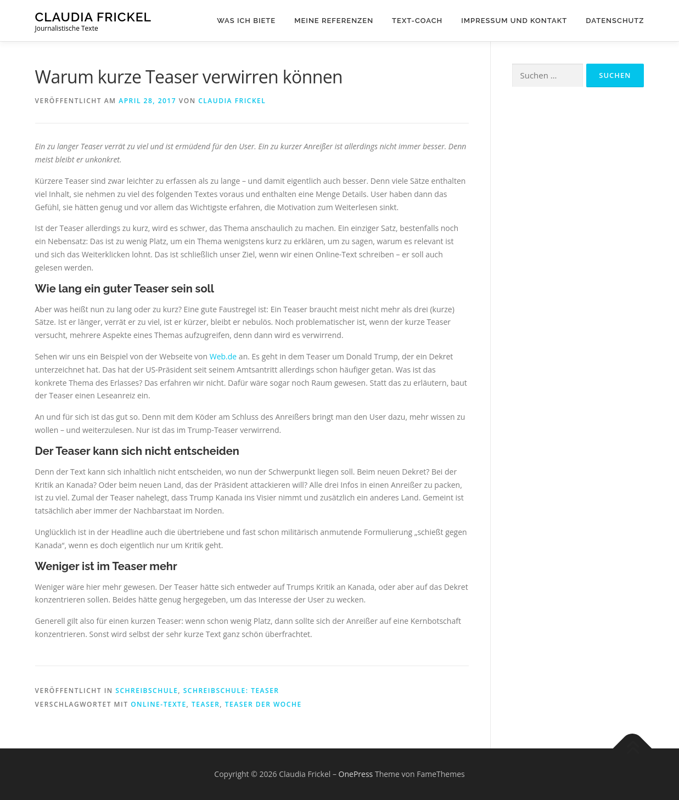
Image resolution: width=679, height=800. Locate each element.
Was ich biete (246, 20)
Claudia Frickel (93, 16)
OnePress (356, 774)
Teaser (206, 704)
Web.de (223, 356)
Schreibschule (146, 690)
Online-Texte (158, 704)
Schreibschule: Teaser (231, 690)
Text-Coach (417, 20)
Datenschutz (615, 20)
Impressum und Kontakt (514, 20)
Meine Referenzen (333, 20)
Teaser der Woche (263, 704)
